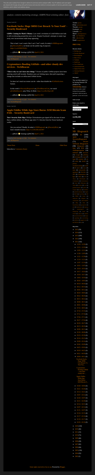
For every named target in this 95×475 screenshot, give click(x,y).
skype (86, 215)
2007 (77, 444)
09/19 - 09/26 (81, 284)
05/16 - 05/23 (81, 338)
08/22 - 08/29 (81, 296)
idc (73, 207)
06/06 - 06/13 (81, 329)
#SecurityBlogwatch (27, 88)
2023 (77, 235)
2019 (77, 429)
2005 (77, 450)
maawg (86, 207)
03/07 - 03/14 (81, 395)
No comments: (32, 56)
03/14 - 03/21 (81, 392)
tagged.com (83, 220)
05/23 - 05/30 (81, 335)
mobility (86, 189)
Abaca (74, 178)
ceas (85, 185)
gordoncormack (76, 187)
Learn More (81, 5)
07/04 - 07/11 (81, 317)
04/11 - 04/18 (81, 353)
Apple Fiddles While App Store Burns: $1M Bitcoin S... (82, 379)
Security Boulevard (79, 53)
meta (74, 170)
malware (75, 152)
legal (74, 159)
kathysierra (79, 207)
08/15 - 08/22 (81, 299)
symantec (81, 159)
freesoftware (76, 205)
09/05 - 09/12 (81, 290)
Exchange (77, 157)
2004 (77, 453)
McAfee (83, 172)
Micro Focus (77, 57)
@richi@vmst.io (82, 33)
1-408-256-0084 (79, 38)
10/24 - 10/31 (81, 268)
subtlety (76, 220)
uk (87, 159)
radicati (80, 213)
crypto (84, 157)
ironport (75, 189)
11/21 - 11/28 (81, 256)
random (86, 213)
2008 (77, 441)
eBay (77, 202)
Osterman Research (79, 71)
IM (87, 194)
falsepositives (82, 174)
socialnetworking (77, 166)
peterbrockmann (79, 192)
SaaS (76, 183)
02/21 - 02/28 (81, 401)
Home (37, 145)
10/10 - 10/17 (81, 274)
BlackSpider (82, 178)
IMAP (76, 196)
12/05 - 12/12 (81, 250)
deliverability (84, 200)
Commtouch (76, 181)
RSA (82, 148)
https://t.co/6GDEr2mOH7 (35, 130)
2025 (77, 229)
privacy (75, 163)
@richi (79, 23)
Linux (83, 196)
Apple (86, 192)
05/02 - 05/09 (81, 344)
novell (74, 213)
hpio (74, 176)
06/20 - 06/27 (81, 323)
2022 (77, 239)
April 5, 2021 (39, 134)
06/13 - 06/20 (81, 326)
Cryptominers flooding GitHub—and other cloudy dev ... (82, 370)
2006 (77, 447)
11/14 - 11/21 (81, 259)
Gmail (86, 166)
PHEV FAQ (76, 44)
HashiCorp (77, 62)
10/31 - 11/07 (81, 265)
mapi (80, 189)
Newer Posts (11, 145)
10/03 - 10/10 (81, 278)
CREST (76, 73)
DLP (76, 194)
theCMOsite (76, 222)
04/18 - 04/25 (81, 350)
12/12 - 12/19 (81, 247)
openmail (75, 172)
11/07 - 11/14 (81, 262)
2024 (77, 232)
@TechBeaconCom (42, 88)
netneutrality (82, 170)
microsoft (85, 152)
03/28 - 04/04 (81, 386)
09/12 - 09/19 (81, 287)
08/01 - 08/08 (81, 305)
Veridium (76, 60)
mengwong (75, 211)
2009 (77, 438)
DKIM (84, 161)
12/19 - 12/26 (81, 244)
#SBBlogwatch (57, 43)
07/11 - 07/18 (81, 314)
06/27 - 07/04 (81, 320)
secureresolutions (78, 215)
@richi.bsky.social (82, 25)
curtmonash (75, 200)
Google (78, 155)
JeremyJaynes (84, 181)
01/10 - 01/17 (81, 419)
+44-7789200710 (80, 36)
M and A (77, 168)
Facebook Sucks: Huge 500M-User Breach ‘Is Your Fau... (82, 362)
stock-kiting (85, 218)
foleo (84, 202)
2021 (77, 242)
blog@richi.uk (81, 40)
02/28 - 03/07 (81, 398)
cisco (84, 168)
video (79, 176)
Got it (89, 5)
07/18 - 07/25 (81, 311)
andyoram (75, 198)
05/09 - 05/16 (81, 341)
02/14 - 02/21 (81, 404)
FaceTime (81, 194)
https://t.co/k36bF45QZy (18, 48)
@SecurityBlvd (17, 46)
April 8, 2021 (39, 52)
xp (81, 222)
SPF (74, 174)
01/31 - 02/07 (81, 410)
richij (80, 29)
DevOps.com (77, 51)
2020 (77, 426)
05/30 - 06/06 (81, 332)
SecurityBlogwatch (16, 101)
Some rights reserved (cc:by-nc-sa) (40, 467)
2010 (77, 435)
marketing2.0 (80, 209)
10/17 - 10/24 (81, 271)
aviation (80, 185)
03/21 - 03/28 (81, 389)
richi (80, 31)
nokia (76, 161)
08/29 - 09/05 (81, 293)
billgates (83, 198)
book (78, 64)
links (74, 148)
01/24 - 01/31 (81, 413)
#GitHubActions (57, 81)
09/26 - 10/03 (81, 281)
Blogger (62, 467)
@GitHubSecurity (16, 91)
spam (75, 137)
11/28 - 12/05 (81, 253)
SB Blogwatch (15, 59)
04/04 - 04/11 (81, 356)
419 (85, 176)
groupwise (83, 205)
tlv (81, 135)
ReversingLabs (78, 55)
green (84, 187)
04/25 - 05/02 (81, 347)
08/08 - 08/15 (81, 302)
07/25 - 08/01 (81, 308)
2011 (76, 432)
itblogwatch (80, 146)
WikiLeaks (83, 183)
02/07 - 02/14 (81, 407)
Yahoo (74, 185)
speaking (77, 218)
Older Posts (63, 145)
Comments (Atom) (21, 149)
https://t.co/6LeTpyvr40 (45, 91)
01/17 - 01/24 (81, 416)
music (83, 211)
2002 (77, 456)
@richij (80, 27)
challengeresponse (78, 150)
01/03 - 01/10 (81, 422)
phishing (85, 155)
